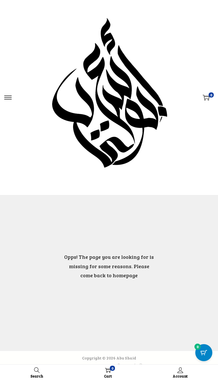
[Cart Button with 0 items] (203, 352)
